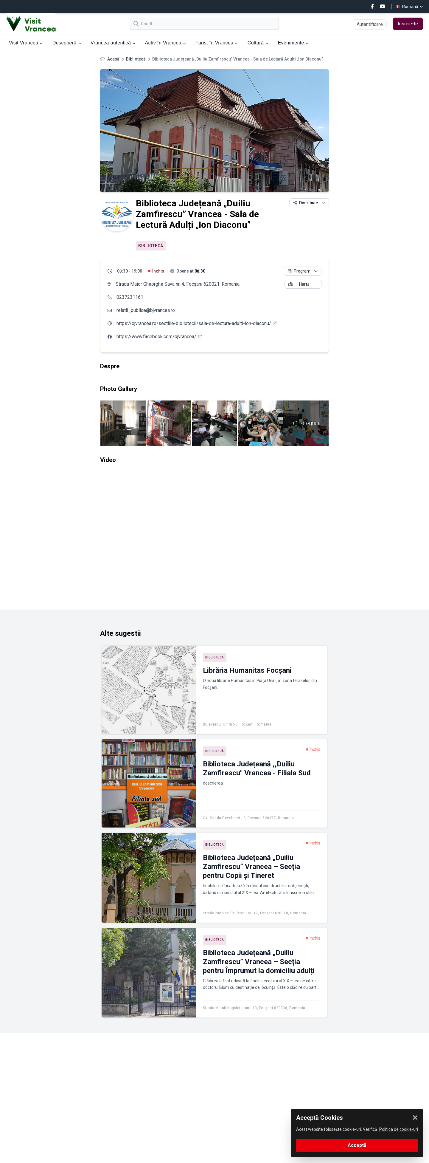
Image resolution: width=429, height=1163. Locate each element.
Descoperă (66, 42)
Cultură (258, 42)
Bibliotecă (136, 59)
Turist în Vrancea (216, 42)
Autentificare (370, 24)
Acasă (113, 59)
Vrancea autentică (113, 42)
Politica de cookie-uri (398, 1129)
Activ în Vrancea (165, 42)
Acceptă (357, 1145)
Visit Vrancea (26, 42)
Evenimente (293, 42)
